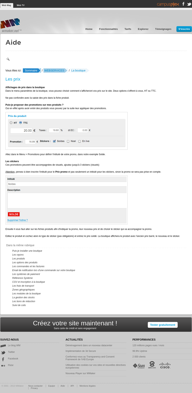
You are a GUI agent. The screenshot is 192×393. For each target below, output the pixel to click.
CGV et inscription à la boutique (28, 282)
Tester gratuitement (162, 324)
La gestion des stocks (23, 297)
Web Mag (7, 5)
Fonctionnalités (108, 29)
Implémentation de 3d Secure (81, 351)
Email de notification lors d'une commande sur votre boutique (43, 270)
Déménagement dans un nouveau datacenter (89, 345)
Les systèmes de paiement (26, 274)
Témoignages (163, 29)
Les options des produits (24, 262)
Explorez (143, 29)
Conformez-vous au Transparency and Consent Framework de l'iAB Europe (90, 358)
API (72, 386)
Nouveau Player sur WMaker (80, 373)
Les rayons (18, 254)
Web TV (20, 5)
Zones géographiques (23, 289)
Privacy (34, 388)
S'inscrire (184, 29)
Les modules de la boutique (26, 293)
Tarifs (128, 29)
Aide (63, 386)
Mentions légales (88, 386)
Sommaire (31, 70)
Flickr (7, 365)
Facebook (9, 358)
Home (89, 29)
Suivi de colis (19, 305)
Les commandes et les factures (28, 266)
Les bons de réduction (23, 301)
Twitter (7, 352)
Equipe (51, 386)
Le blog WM (10, 345)
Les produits (18, 258)
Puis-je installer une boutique (27, 251)
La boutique (78, 70)
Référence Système (22, 278)
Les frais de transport (23, 285)
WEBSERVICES (54, 70)
